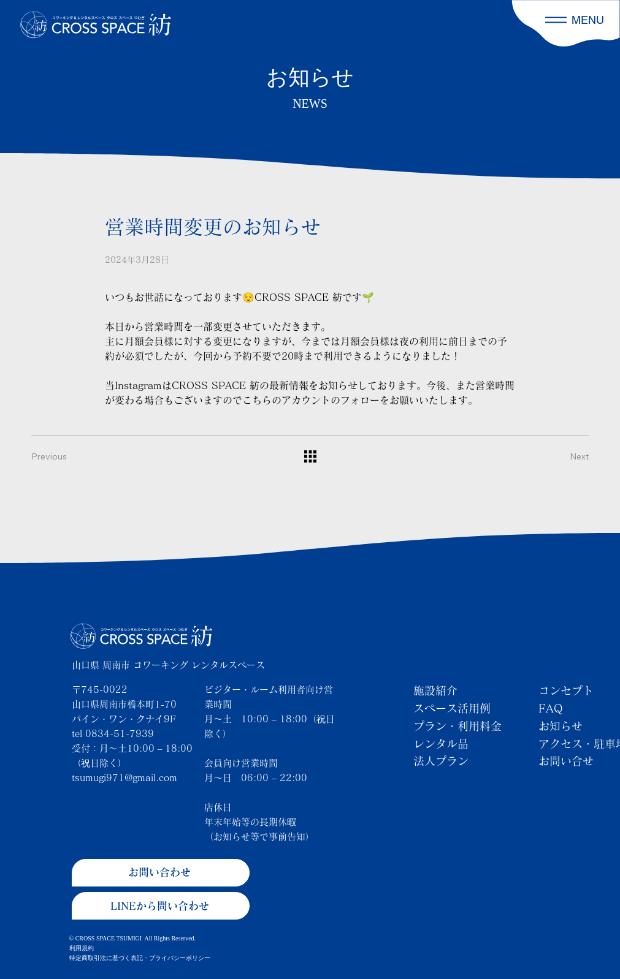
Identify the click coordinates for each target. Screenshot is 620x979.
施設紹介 (435, 690)
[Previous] (55, 456)
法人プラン (441, 760)
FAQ (550, 708)
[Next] (564, 456)
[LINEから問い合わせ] (161, 906)
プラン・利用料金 (457, 725)
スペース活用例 (452, 708)
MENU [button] (588, 19)
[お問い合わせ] (161, 872)
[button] (556, 20)
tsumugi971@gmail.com (124, 777)
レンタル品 (441, 743)
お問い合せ (566, 760)
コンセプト (566, 690)
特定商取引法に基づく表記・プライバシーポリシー (139, 957)
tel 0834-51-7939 (113, 733)
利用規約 (81, 948)
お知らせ (560, 725)
